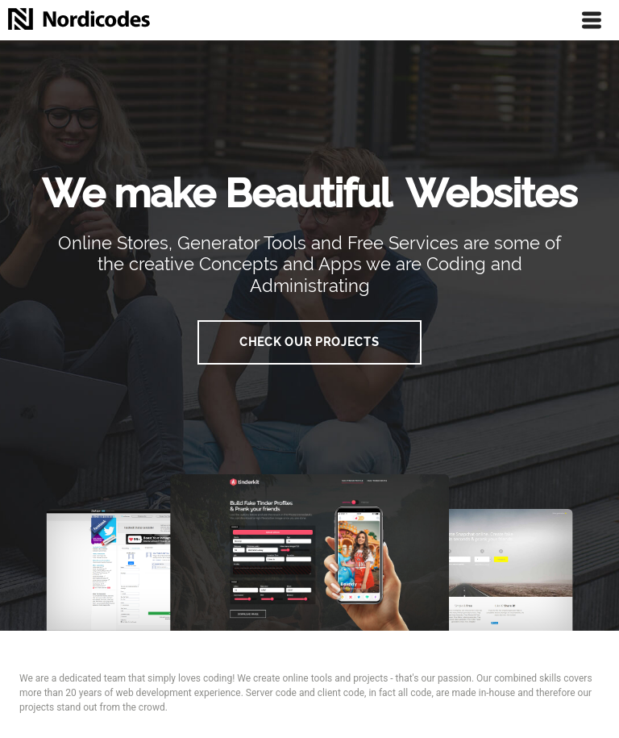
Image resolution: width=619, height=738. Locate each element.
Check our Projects (309, 342)
